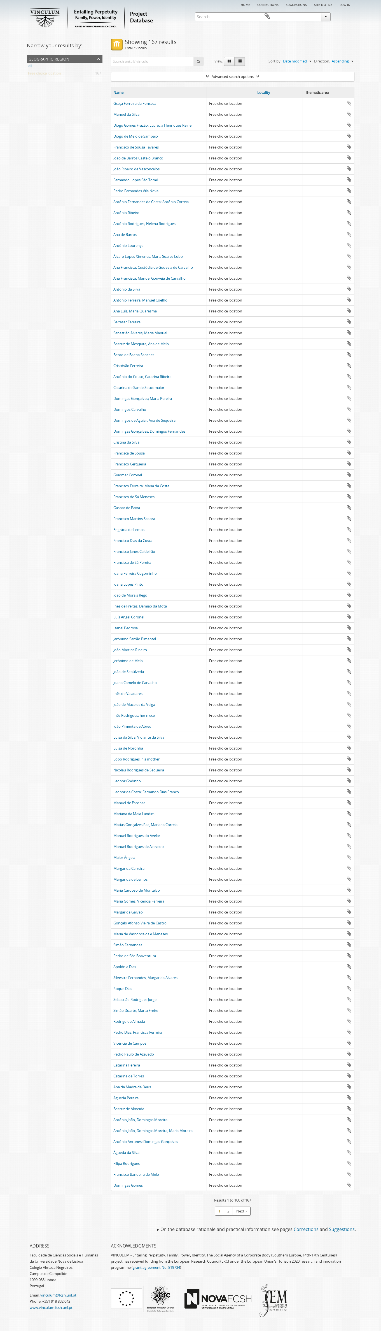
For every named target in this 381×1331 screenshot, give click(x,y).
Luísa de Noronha (128, 748)
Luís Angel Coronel (128, 617)
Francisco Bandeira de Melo (136, 1174)
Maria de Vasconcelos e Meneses (140, 933)
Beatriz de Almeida (128, 1108)
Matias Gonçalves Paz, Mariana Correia (145, 824)
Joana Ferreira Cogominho (135, 573)
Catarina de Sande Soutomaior (138, 387)
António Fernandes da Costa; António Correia (151, 201)
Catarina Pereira (126, 1065)
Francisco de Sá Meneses (134, 496)
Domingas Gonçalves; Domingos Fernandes (149, 431)
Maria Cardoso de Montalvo (136, 890)
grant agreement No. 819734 (156, 1267)
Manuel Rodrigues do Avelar (136, 835)
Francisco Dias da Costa (132, 540)
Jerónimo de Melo (128, 660)
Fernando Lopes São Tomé (135, 179)
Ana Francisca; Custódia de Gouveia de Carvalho (153, 267)
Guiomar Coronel (127, 474)
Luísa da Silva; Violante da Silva (138, 737)
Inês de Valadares (127, 693)
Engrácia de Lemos (128, 529)
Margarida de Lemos (130, 879)
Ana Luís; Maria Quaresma (135, 311)
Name (118, 92)
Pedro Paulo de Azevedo (133, 1054)
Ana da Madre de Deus (132, 1086)
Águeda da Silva (126, 1152)
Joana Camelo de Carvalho (135, 682)
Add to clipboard (349, 103)
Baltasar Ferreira (127, 321)
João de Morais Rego (130, 595)
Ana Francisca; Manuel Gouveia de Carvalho (149, 278)
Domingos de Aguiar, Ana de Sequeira (144, 420)
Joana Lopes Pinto (128, 584)
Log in (345, 4)
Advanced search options (233, 76)
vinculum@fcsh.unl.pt (58, 1295)
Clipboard (346, 16)
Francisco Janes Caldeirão (134, 551)
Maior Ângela (124, 857)
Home (245, 4)
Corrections (268, 4)
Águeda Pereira (126, 1097)
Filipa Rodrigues (126, 1163)
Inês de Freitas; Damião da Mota (140, 606)
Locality (263, 92)
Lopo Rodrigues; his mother (136, 759)
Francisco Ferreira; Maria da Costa (141, 485)
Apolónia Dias (124, 966)
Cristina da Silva (126, 442)
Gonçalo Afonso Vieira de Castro (140, 923)
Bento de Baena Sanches (133, 354)
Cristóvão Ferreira (128, 365)
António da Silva (126, 289)
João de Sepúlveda (128, 671)
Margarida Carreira (128, 868)
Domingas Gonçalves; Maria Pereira (142, 398)
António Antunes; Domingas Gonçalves (145, 1141)
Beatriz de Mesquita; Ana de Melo (141, 343)
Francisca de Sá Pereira (132, 562)
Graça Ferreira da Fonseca (134, 103)
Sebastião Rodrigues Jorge (134, 999)
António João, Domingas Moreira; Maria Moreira (153, 1130)
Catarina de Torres (128, 1076)
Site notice (323, 4)
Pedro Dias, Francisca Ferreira (137, 1032)
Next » (241, 1211)
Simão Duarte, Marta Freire (135, 1010)
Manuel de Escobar (129, 802)
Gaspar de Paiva (126, 507)
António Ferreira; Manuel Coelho (140, 300)
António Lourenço (128, 245)
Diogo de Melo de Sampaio (135, 136)
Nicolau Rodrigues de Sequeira (138, 770)
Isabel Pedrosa (125, 627)
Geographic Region (49, 58)
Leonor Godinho (127, 780)
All (30, 66)
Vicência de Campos (129, 1043)
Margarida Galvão (128, 912)
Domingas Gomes (128, 1185)
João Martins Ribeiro (130, 649)
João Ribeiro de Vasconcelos (136, 168)
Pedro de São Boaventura (134, 955)
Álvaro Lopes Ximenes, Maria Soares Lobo (148, 256)
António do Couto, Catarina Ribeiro (142, 376)
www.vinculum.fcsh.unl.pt (51, 1307)
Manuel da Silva (126, 114)
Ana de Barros (125, 234)
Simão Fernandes (127, 944)
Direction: (322, 61)
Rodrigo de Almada (129, 1021)
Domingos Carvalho (129, 409)
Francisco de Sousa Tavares (136, 147)
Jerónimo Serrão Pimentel (134, 638)
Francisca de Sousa (129, 453)
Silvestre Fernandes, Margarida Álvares (145, 977)
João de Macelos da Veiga (134, 704)
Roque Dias (122, 988)
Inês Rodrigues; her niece (134, 715)
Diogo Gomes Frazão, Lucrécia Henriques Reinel (152, 125)
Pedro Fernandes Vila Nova (135, 190)
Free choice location (44, 74)
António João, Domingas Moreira (140, 1119)
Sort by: (274, 61)
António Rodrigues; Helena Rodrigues (144, 223)
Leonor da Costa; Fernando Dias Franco (146, 791)
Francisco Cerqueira (129, 464)
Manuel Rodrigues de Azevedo (138, 846)
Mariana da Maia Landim (134, 813)
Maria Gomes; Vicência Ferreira (138, 901)
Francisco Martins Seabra (134, 518)
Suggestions (296, 4)
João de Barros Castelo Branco (138, 158)
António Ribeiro (126, 212)
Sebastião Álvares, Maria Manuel (140, 332)
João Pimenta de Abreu (132, 726)
